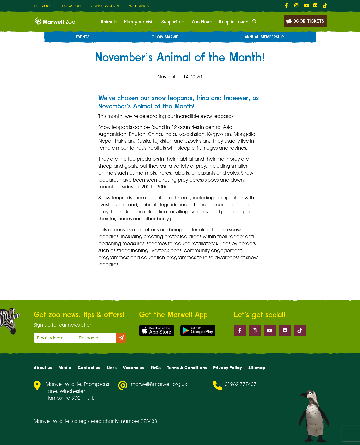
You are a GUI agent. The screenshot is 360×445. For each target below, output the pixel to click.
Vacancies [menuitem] (133, 367)
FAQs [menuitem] (156, 367)
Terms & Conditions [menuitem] (187, 367)
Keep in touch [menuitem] (234, 22)
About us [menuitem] (43, 367)
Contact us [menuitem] (89, 367)
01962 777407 (240, 384)
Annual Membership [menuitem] (264, 37)
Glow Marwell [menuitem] (167, 37)
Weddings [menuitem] (139, 6)
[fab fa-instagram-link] (296, 5)
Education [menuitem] (70, 6)
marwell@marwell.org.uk (159, 384)
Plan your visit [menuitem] (139, 22)
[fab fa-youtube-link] (306, 5)
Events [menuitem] (83, 37)
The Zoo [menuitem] (42, 6)
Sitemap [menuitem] (257, 367)
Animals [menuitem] (108, 22)
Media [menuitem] (65, 367)
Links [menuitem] (112, 367)
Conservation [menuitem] (105, 6)
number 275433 (139, 421)
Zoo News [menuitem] (201, 22)
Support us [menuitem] (173, 22)
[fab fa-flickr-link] (316, 5)
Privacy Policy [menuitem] (227, 367)
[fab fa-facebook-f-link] (287, 5)
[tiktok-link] (325, 5)
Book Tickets (305, 21)
